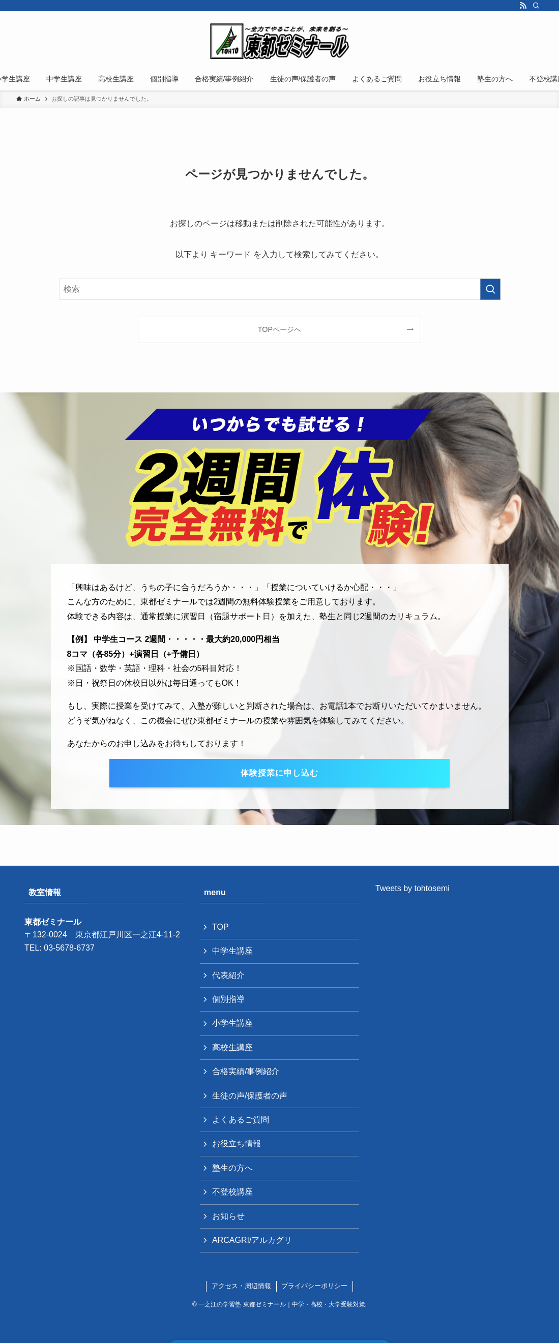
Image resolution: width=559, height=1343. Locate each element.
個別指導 (228, 999)
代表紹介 (228, 975)
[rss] (522, 5)
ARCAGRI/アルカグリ (252, 1240)
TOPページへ (279, 329)
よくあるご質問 (240, 1119)
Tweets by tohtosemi (412, 888)
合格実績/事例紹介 (245, 1071)
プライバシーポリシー (314, 1286)
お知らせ (228, 1216)
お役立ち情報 (236, 1143)
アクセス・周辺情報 (241, 1286)
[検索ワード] (280, 289)
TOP (220, 927)
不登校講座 (232, 1191)
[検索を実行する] (490, 289)
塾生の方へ (232, 1168)
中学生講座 (232, 951)
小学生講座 (232, 1023)
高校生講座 (232, 1047)
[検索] (536, 5)
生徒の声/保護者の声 (249, 1095)
